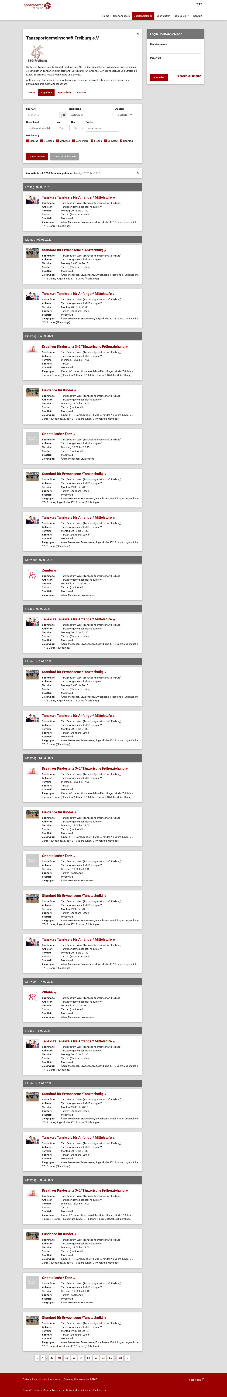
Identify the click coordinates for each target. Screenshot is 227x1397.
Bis (73, 122)
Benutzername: (159, 44)
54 (103, 1358)
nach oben (195, 1379)
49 (66, 1358)
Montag (34, 141)
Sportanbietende (143, 15)
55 (110, 1358)
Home (105, 15)
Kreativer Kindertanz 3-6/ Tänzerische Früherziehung (85, 347)
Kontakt (197, 15)
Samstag (112, 141)
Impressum (56, 1379)
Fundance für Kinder (59, 390)
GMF (94, 1379)
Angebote (46, 92)
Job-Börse (180, 15)
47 (52, 1358)
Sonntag (128, 141)
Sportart (30, 109)
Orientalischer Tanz (58, 434)
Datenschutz (30, 1379)
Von (59, 122)
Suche (89, 122)
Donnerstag (82, 141)
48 (59, 1358)
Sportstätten (163, 15)
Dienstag (49, 141)
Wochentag (32, 135)
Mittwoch (64, 141)
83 (120, 1358)
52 (88, 1358)
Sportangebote (121, 15)
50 (73, 1358)
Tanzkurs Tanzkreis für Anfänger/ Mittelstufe (78, 197)
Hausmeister (82, 1379)
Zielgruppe (75, 109)
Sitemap (68, 1379)
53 (95, 1358)
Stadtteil (119, 109)
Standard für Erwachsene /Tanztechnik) (74, 250)
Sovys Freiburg (31, 1390)
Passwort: (156, 58)
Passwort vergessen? (188, 76)
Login (199, 3)
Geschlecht (32, 122)
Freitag (98, 141)
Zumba (49, 570)
